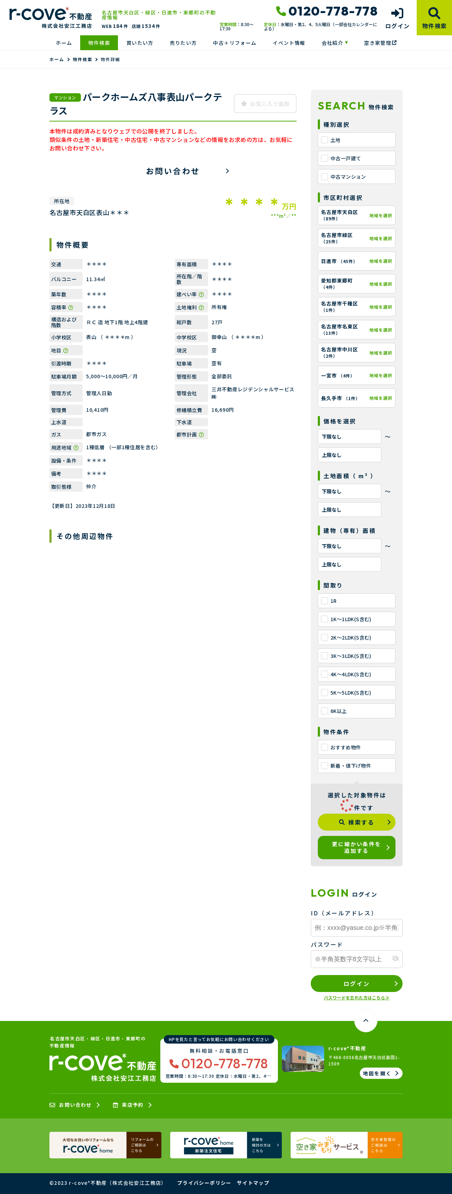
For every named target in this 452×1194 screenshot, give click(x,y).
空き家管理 (380, 42)
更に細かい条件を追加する (356, 847)
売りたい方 (183, 42)
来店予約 (128, 1105)
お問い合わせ (173, 170)
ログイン (357, 983)
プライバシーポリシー (204, 1182)
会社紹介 (333, 42)
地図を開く (377, 1073)
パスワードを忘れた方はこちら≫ (356, 997)
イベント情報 (289, 42)
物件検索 (99, 42)
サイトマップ (253, 1182)
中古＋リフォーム (234, 42)
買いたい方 (140, 42)
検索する (357, 822)
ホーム (64, 42)
